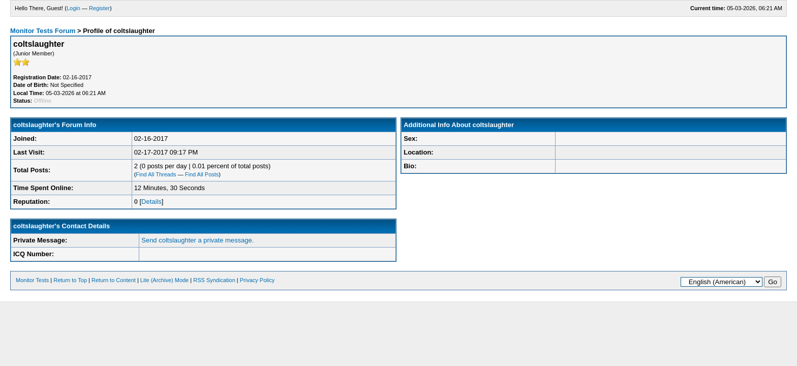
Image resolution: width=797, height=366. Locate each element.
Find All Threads (156, 174)
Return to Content (113, 280)
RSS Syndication (214, 280)
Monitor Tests (32, 280)
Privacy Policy (257, 280)
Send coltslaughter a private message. (197, 240)
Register (99, 8)
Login (73, 8)
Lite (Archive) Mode (164, 280)
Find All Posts (202, 174)
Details (151, 201)
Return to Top (70, 280)
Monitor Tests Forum (42, 31)
